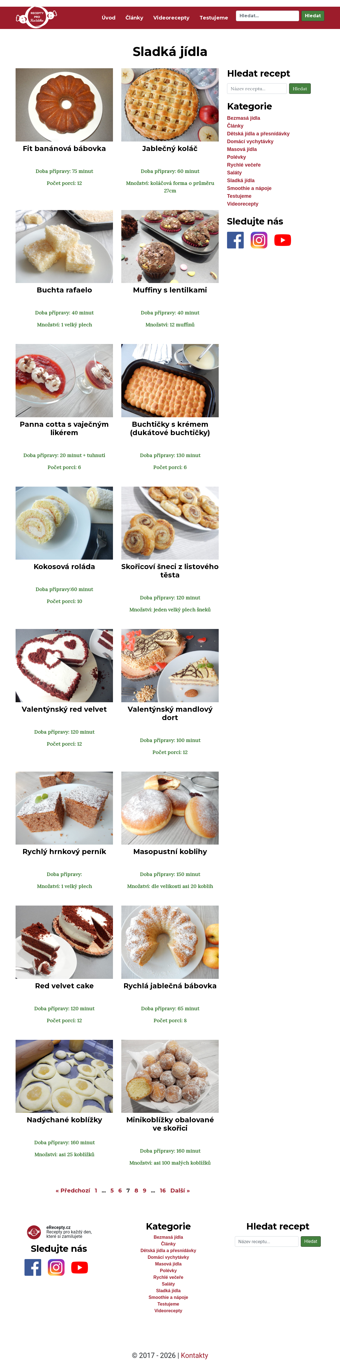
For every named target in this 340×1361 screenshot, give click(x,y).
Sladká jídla (241, 180)
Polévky (236, 157)
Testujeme (213, 18)
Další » (180, 1190)
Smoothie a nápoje (249, 188)
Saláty (234, 172)
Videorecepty (171, 18)
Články (134, 18)
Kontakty (194, 1356)
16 (163, 1190)
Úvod (110, 17)
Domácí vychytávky (250, 141)
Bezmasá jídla (243, 118)
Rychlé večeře (244, 165)
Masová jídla (242, 149)
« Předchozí (73, 1190)
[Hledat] (267, 16)
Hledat (313, 15)
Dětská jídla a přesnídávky (258, 133)
